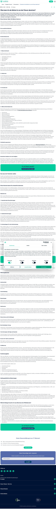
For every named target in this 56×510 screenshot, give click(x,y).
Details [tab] (28, 245)
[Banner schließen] (51, 242)
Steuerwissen (16, 4)
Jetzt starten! (28, 447)
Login (51, 1)
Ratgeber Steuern (8, 4)
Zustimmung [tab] (11, 245)
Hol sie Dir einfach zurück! (28, 168)
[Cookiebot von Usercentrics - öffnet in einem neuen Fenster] (44, 242)
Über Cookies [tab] (44, 245)
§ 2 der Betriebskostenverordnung (25, 110)
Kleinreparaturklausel (40, 144)
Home (3, 4)
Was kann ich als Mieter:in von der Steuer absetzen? (30, 4)
